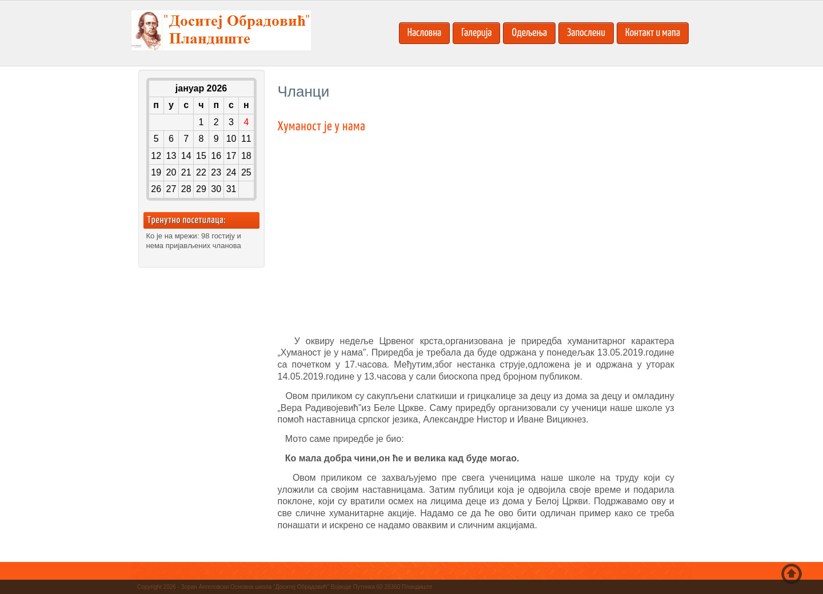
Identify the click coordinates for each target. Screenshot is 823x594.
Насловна (424, 32)
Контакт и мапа (652, 32)
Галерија (476, 32)
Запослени (586, 32)
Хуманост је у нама (322, 126)
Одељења (529, 32)
